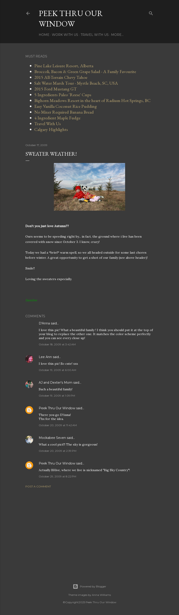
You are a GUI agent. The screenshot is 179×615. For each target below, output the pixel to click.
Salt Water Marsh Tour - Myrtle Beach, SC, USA (76, 83)
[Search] (151, 12)
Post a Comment (38, 486)
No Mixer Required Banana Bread (64, 112)
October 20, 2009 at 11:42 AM (58, 425)
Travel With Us (95, 35)
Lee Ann (45, 357)
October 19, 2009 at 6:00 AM (57, 370)
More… (117, 35)
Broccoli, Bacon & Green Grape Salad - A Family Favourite (85, 71)
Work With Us (65, 35)
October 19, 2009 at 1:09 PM (57, 395)
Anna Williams (101, 595)
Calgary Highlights (51, 129)
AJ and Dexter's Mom (55, 383)
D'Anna (44, 323)
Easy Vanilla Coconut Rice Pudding (65, 106)
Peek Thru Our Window (71, 18)
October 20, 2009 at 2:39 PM (57, 450)
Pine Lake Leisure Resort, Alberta (63, 66)
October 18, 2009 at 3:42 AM (57, 344)
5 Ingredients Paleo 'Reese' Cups (62, 95)
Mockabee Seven (52, 438)
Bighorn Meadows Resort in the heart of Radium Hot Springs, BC (92, 100)
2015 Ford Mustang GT (55, 89)
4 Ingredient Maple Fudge (57, 118)
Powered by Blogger (89, 586)
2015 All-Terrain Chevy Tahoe (60, 77)
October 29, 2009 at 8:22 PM (57, 476)
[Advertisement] (89, 530)
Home (44, 35)
